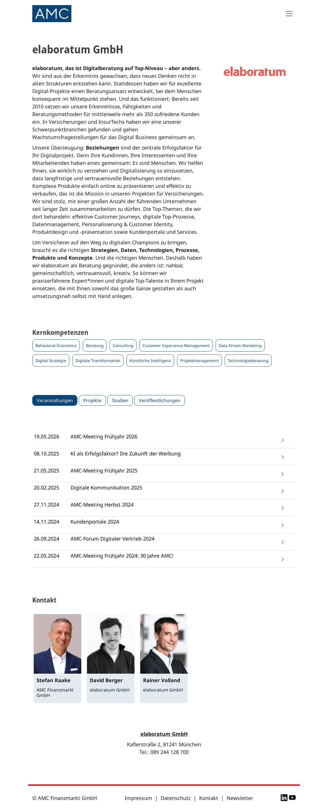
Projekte (92, 400)
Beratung (95, 345)
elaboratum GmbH (164, 733)
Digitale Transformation (97, 360)
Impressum (138, 798)
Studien (120, 400)
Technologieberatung (248, 360)
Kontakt (208, 798)
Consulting (123, 345)
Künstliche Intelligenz (150, 360)
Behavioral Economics (56, 345)
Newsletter (240, 798)
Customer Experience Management (176, 345)
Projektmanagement (199, 360)
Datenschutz (176, 798)
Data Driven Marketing (240, 345)
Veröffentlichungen (159, 400)
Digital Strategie (50, 360)
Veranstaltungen (55, 400)
